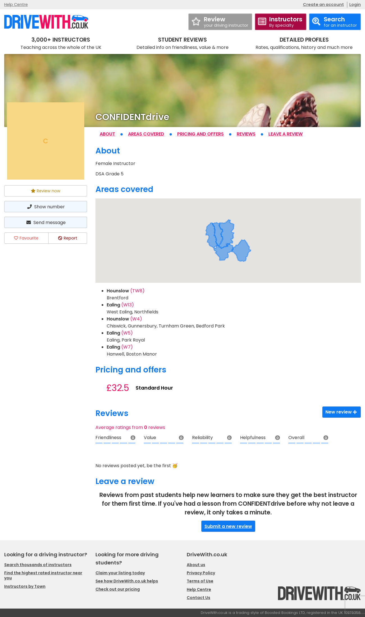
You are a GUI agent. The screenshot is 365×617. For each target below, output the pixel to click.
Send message (45, 222)
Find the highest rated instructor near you (43, 575)
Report (67, 238)
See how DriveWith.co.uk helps (126, 581)
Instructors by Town (24, 586)
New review (341, 412)
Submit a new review (228, 526)
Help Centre (16, 4)
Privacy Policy (201, 573)
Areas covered (146, 134)
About (107, 134)
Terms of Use (200, 581)
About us (196, 565)
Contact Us (198, 597)
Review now (46, 191)
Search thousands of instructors (38, 565)
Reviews (246, 134)
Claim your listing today (120, 573)
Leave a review (285, 134)
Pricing (200, 134)
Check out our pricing (117, 589)
